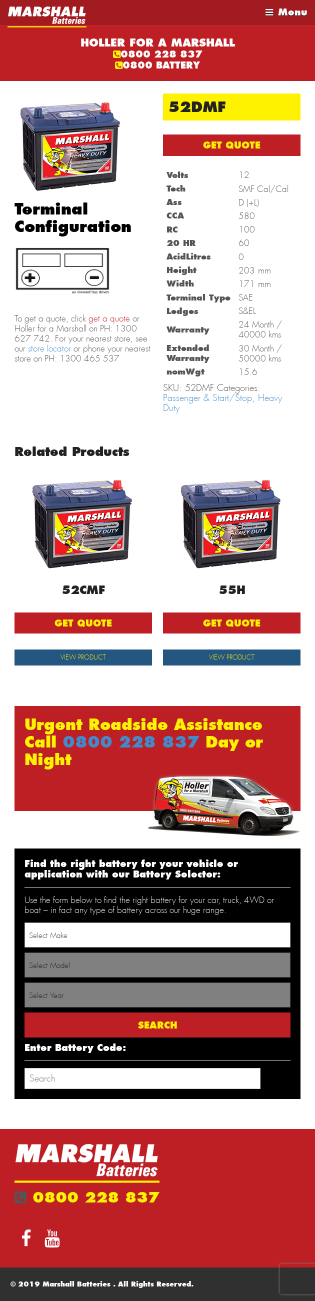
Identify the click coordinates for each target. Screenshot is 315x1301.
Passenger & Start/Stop (207, 398)
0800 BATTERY (161, 65)
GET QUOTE (231, 145)
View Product (83, 657)
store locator (49, 349)
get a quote (109, 319)
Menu (293, 12)
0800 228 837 (161, 54)
